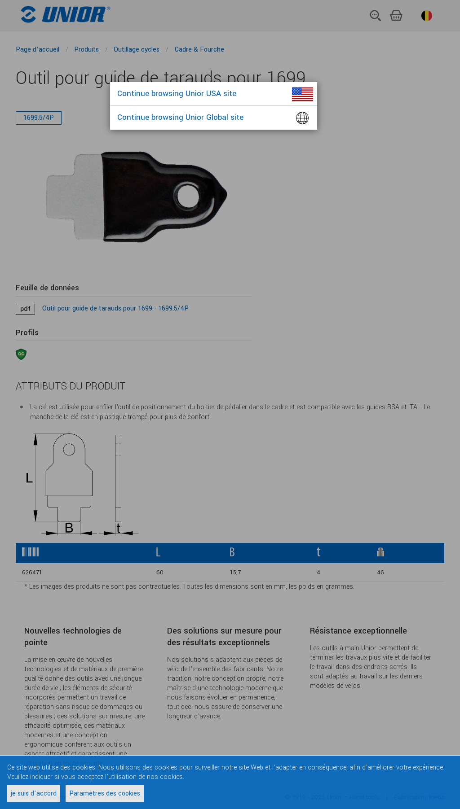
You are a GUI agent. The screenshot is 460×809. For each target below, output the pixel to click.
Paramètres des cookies (104, 793)
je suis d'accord (34, 793)
